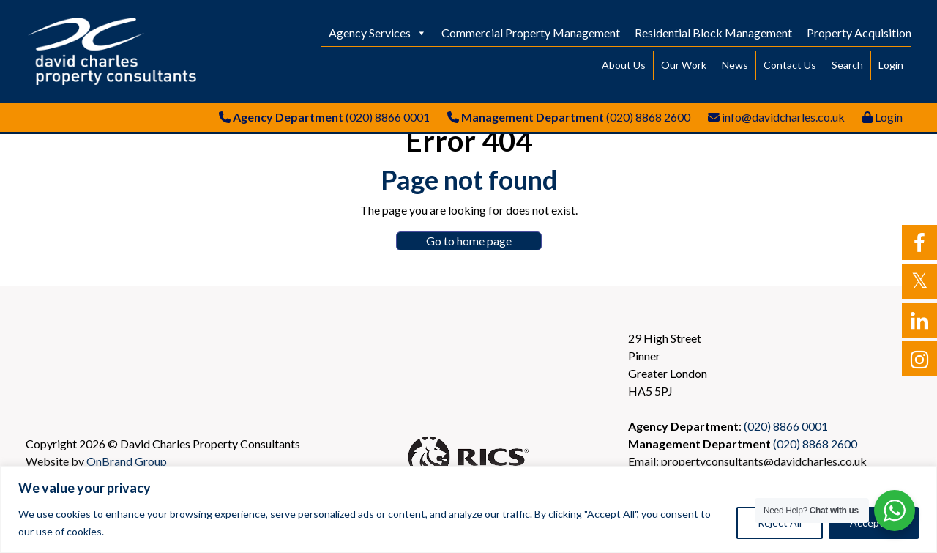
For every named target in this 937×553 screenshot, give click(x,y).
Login (890, 65)
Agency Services (378, 33)
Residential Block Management (713, 33)
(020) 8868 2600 (648, 117)
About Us (624, 65)
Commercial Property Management (530, 33)
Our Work (683, 65)
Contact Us (790, 65)
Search (847, 65)
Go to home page (469, 241)
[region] (468, 509)
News (735, 65)
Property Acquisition (859, 33)
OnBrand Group (126, 461)
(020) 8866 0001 (388, 117)
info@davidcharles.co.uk (783, 117)
